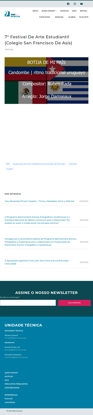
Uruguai (77, 164)
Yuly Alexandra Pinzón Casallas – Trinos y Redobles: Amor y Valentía (36, 196)
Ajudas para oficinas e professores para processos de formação (36, 164)
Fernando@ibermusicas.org (16, 349)
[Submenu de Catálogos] (50, 17)
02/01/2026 (84, 197)
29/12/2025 (84, 215)
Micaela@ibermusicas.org (15, 330)
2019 (8, 164)
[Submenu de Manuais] (64, 17)
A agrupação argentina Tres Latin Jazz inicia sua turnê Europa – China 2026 (39, 256)
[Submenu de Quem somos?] (56, 10)
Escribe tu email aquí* (28, 293)
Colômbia (67, 164)
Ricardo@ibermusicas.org (15, 342)
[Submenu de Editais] (87, 10)
